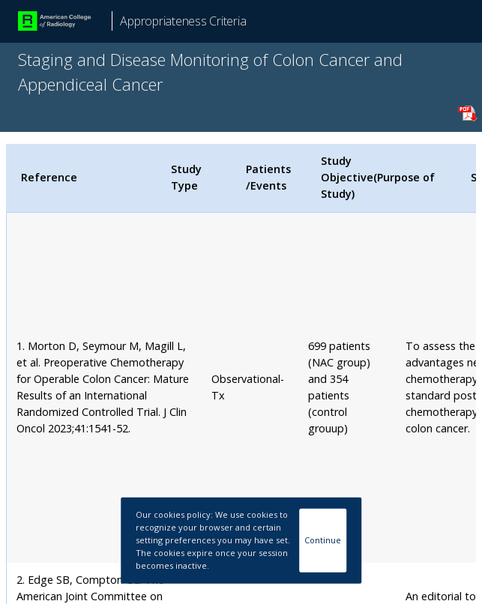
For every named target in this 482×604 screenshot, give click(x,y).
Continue (322, 540)
